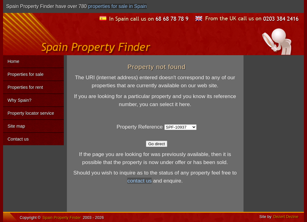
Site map (16, 126)
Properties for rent (25, 87)
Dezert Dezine (285, 216)
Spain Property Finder (62, 217)
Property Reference (140, 127)
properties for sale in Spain (117, 6)
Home (13, 61)
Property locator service (30, 113)
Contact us (18, 139)
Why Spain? (19, 100)
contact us (139, 181)
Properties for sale (25, 74)
